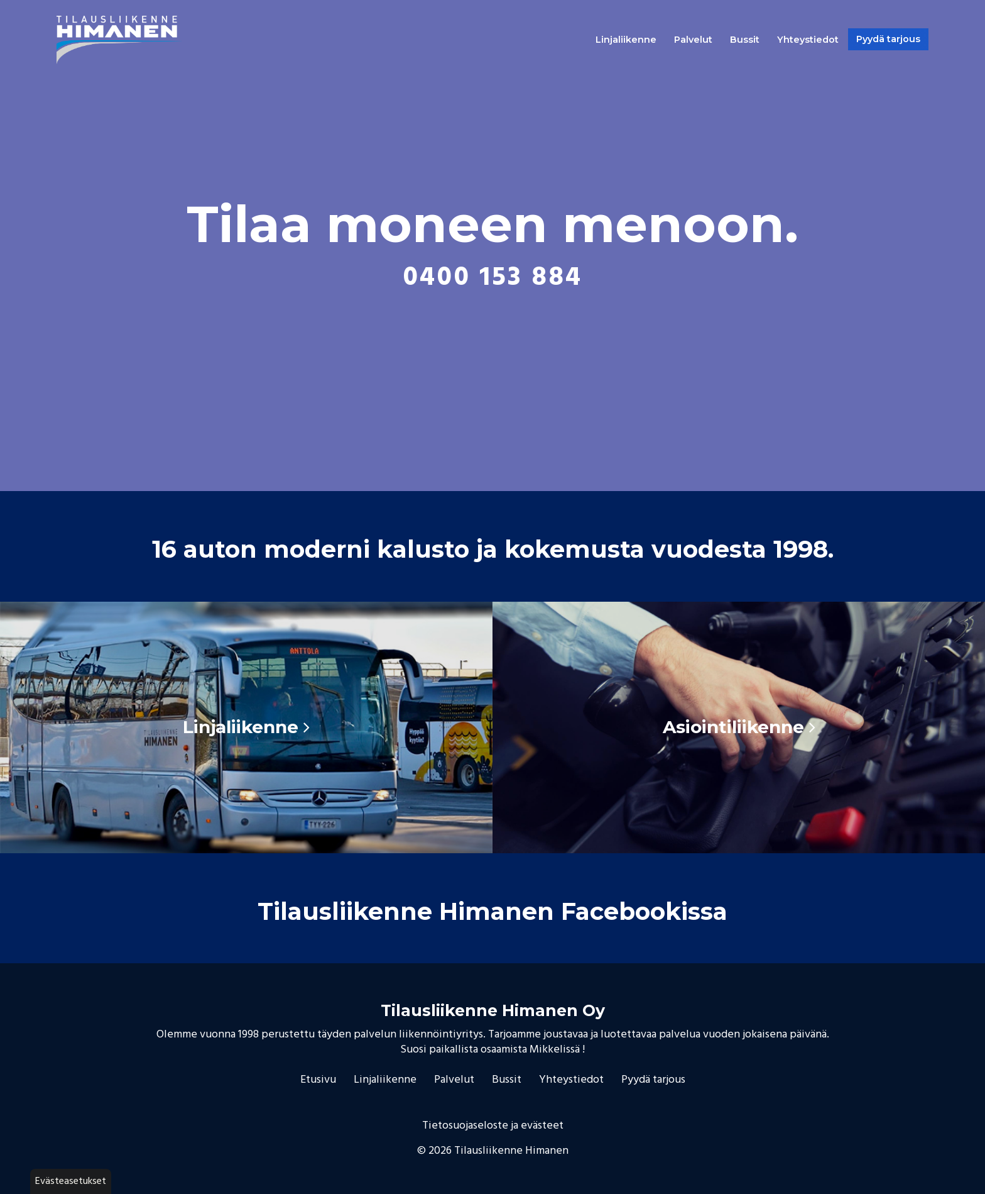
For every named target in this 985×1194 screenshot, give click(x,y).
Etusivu (318, 1080)
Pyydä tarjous (888, 39)
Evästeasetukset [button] (70, 1181)
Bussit (744, 39)
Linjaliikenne (626, 39)
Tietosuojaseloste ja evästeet (492, 1126)
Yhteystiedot (808, 39)
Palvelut (693, 39)
